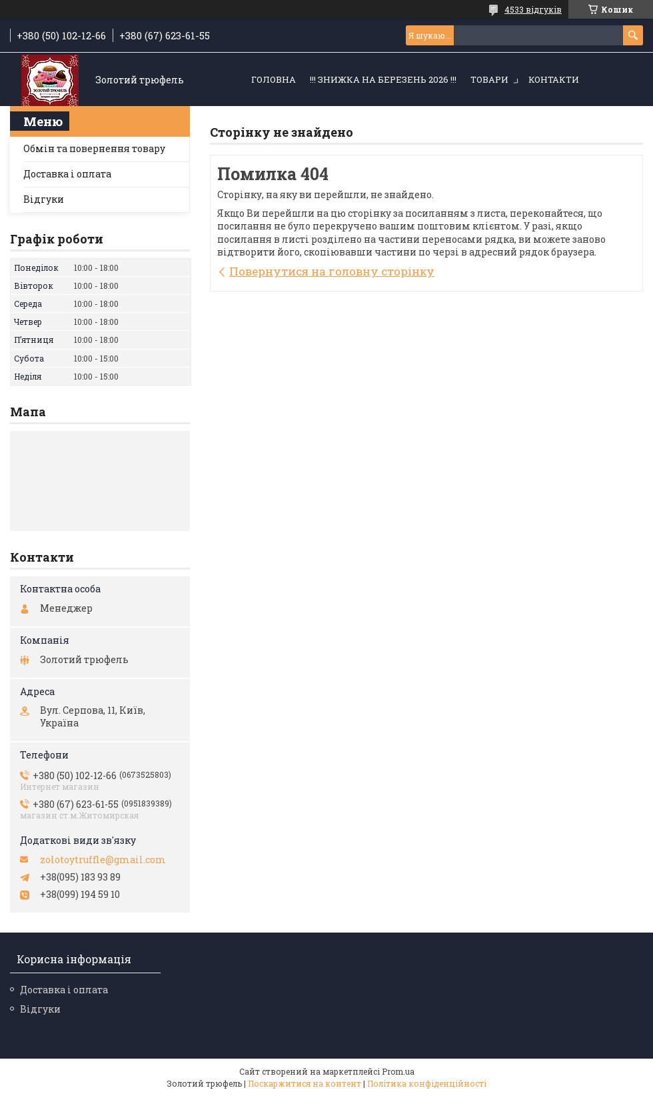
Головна (273, 79)
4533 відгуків (533, 9)
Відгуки (43, 199)
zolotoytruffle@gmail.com (103, 860)
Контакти (553, 79)
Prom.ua (398, 1071)
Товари (489, 79)
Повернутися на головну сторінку (331, 271)
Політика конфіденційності (426, 1083)
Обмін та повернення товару (94, 148)
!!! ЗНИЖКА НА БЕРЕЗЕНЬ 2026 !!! (383, 79)
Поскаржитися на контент (304, 1083)
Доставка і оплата (67, 173)
